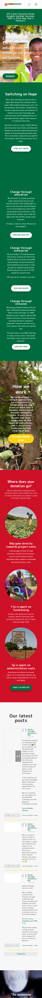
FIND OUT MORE (21, 148)
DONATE (10, 76)
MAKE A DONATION (21, 687)
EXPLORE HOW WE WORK (21, 438)
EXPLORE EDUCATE (21, 235)
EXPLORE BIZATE (21, 288)
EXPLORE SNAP (21, 346)
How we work (21, 389)
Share (36, 815)
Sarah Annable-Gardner (27, 809)
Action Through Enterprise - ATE (32, 732)
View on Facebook (27, 815)
